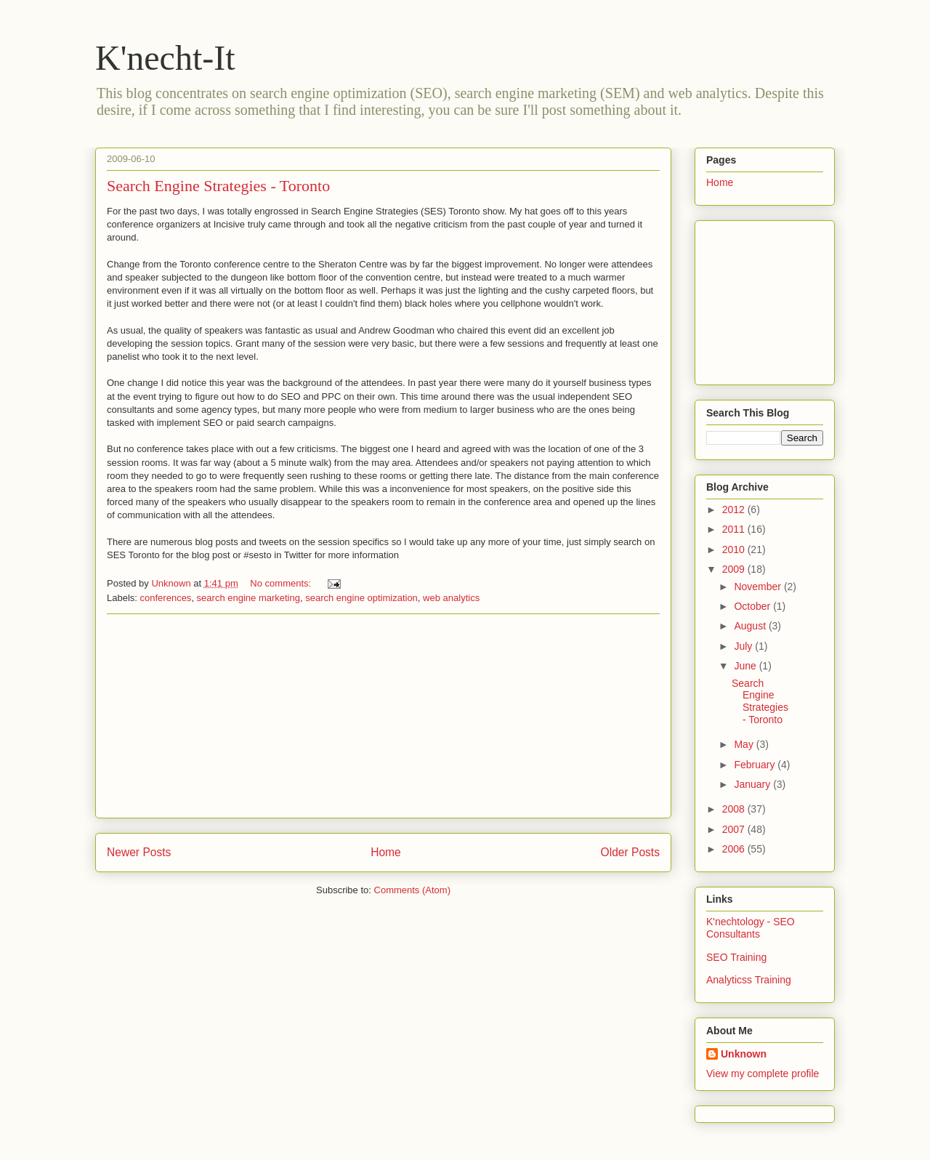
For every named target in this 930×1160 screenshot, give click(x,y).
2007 (735, 829)
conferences (166, 597)
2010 (735, 549)
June (746, 666)
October (753, 606)
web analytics (451, 597)
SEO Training (736, 957)
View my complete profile (762, 1073)
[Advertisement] (384, 716)
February (755, 764)
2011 (735, 529)
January (753, 784)
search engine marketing (248, 597)
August (751, 626)
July (744, 646)
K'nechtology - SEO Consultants (750, 928)
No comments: (281, 583)
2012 (735, 509)
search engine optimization (361, 597)
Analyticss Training (748, 980)
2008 (735, 809)
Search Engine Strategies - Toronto (218, 186)
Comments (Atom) (412, 890)
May (745, 744)
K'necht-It (165, 58)
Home (386, 852)
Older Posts (630, 852)
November (758, 586)
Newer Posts (139, 852)
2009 (735, 569)
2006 (735, 849)
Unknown (744, 1054)
